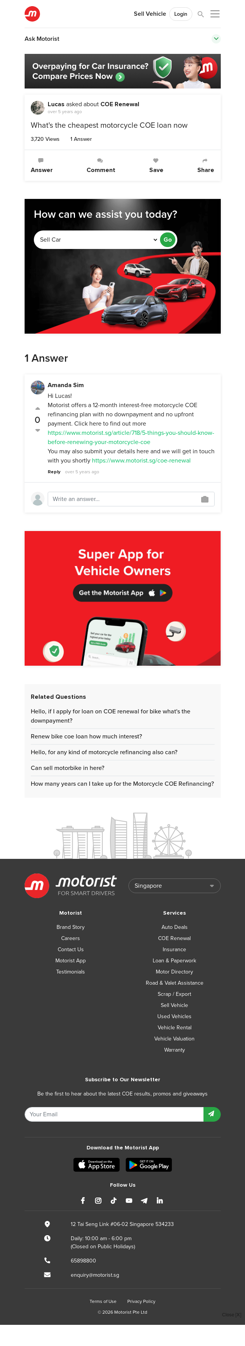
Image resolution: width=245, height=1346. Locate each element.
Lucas (56, 104)
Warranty (174, 1050)
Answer (42, 165)
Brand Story (71, 927)
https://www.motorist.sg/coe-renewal (141, 460)
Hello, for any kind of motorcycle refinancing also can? (104, 752)
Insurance (174, 949)
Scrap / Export (174, 994)
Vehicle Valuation (174, 1038)
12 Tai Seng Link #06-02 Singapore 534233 (122, 1224)
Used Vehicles (174, 1016)
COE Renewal (119, 104)
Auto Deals (175, 927)
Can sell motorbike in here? (67, 768)
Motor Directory (174, 972)
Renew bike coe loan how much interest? (86, 736)
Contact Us (71, 949)
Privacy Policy (141, 1301)
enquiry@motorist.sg (95, 1275)
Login (180, 14)
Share (205, 165)
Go (167, 240)
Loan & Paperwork (174, 960)
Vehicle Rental (175, 1027)
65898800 (83, 1260)
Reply (54, 472)
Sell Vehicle (150, 14)
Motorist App (70, 960)
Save (156, 165)
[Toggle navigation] (216, 38)
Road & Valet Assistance (174, 983)
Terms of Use (103, 1301)
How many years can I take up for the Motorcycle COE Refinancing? (122, 784)
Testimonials (70, 972)
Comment (101, 165)
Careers (70, 938)
